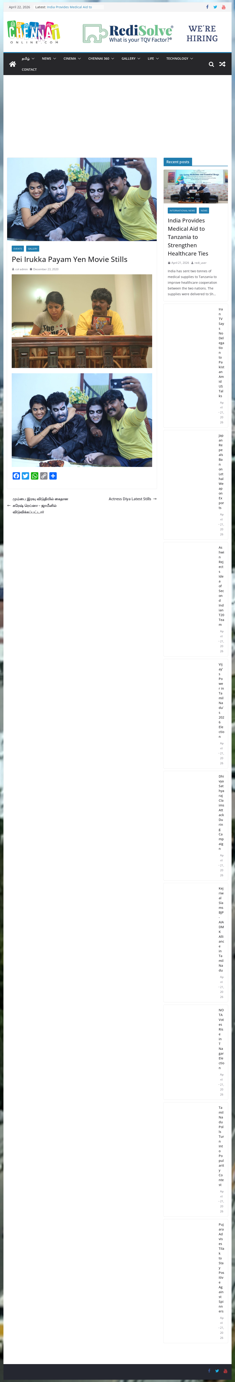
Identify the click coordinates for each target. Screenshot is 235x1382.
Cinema (70, 58)
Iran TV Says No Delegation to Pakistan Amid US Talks (221, 352)
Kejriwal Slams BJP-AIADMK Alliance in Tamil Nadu (221, 929)
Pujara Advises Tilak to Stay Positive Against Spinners (221, 1267)
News (46, 58)
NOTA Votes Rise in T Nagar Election (221, 1039)
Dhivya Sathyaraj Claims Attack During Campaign (221, 812)
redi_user (201, 263)
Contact (29, 69)
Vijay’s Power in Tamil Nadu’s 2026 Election (221, 700)
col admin (21, 269)
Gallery (128, 58)
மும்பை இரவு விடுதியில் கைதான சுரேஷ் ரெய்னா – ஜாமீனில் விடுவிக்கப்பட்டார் (37, 505)
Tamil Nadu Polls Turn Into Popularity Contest (221, 1146)
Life (151, 58)
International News (182, 210)
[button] (32, 58)
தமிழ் (26, 58)
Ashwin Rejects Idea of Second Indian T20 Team (221, 586)
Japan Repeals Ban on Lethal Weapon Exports (221, 471)
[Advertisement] (117, 123)
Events (18, 248)
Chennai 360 (98, 58)
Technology (177, 58)
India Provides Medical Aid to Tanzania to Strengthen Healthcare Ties (188, 236)
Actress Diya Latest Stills (133, 498)
